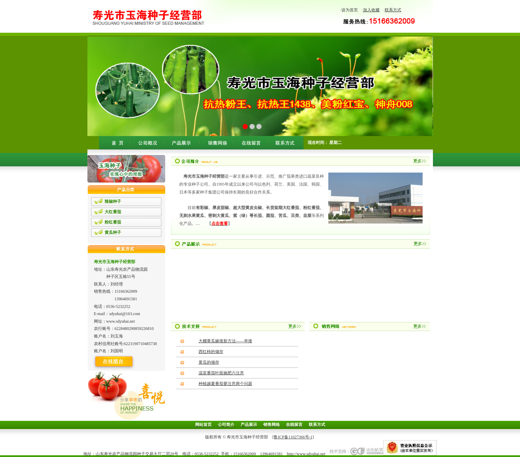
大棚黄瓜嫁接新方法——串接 (225, 341)
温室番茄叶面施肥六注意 (221, 373)
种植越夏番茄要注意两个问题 (225, 383)
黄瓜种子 (113, 232)
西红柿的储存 (211, 351)
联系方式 (393, 10)
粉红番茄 (113, 222)
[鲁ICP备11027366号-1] (293, 437)
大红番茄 (113, 211)
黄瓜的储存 (209, 362)
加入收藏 (371, 10)
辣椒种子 (113, 201)
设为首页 (349, 10)
